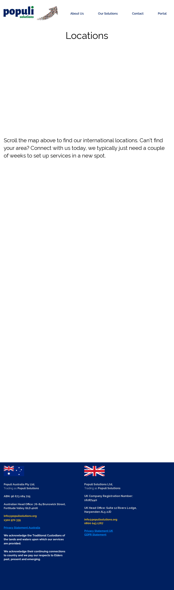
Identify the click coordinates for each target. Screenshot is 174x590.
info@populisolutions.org (20, 516)
